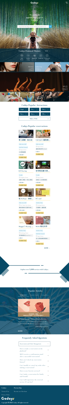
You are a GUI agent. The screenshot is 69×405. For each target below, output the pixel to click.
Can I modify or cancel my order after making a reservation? (32, 366)
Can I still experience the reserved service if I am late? (31, 381)
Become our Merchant (20, 391)
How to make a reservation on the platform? (31, 350)
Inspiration (23, 295)
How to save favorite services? (30, 371)
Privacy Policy (5, 395)
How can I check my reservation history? (30, 361)
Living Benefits (45, 295)
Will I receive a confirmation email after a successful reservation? (31, 355)
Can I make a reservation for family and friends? (32, 375)
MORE (47, 51)
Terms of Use (5, 391)
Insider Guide (35, 295)
